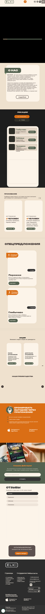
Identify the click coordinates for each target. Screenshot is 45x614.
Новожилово (11, 504)
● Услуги (7, 581)
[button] (21, 553)
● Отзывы (7, 584)
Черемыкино (11, 497)
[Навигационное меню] (43, 1)
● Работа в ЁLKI (21, 581)
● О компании (9, 577)
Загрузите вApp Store (15, 430)
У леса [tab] (23, 120)
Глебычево (10, 501)
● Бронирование (9, 582)
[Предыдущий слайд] (2, 386)
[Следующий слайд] (42, 354)
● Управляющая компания (21, 579)
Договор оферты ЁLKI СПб (28, 607)
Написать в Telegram (33, 591)
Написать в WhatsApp (31, 589)
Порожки (10, 493)
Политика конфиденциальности (10, 607)
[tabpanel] (22, 148)
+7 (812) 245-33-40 (34, 577)
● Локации (8, 580)
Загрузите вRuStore (33, 430)
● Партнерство (21, 577)
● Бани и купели (9, 578)
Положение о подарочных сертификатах (28, 609)
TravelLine (5, 39)
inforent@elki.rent (34, 579)
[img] (25, 1)
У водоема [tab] (22, 116)
